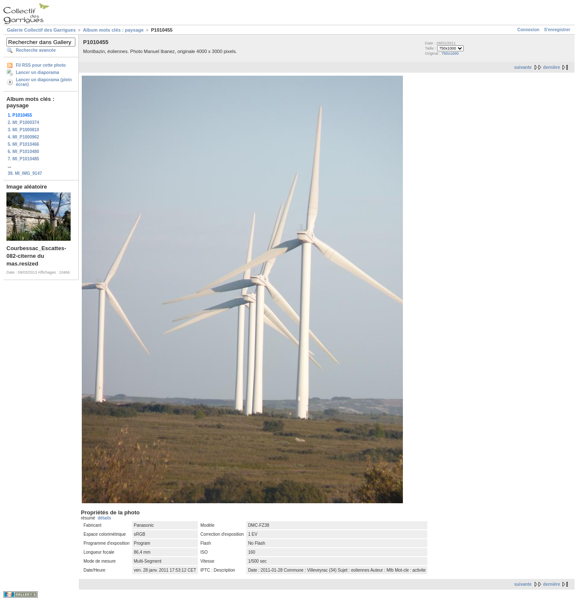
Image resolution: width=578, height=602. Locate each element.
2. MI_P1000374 (23, 122)
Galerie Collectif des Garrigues (41, 29)
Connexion (528, 29)
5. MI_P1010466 (23, 144)
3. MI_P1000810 (23, 129)
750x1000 (450, 53)
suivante (523, 67)
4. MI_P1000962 (23, 137)
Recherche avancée (36, 50)
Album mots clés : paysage (113, 29)
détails (104, 518)
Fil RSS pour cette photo (41, 65)
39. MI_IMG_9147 (25, 173)
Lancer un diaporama (37, 72)
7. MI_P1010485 (23, 158)
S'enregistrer (557, 29)
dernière (551, 67)
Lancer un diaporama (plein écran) (44, 82)
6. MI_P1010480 (23, 151)
